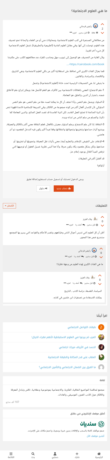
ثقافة (94, 33)
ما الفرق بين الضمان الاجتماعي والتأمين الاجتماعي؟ (67, 369)
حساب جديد (63, 188)
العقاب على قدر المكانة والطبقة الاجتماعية (72, 359)
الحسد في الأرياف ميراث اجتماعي (77, 349)
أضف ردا (80, 225)
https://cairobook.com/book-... (85, 64)
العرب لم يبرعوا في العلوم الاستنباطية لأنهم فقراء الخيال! (64, 339)
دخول (43, 188)
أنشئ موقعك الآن (95, 438)
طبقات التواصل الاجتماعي (82, 329)
